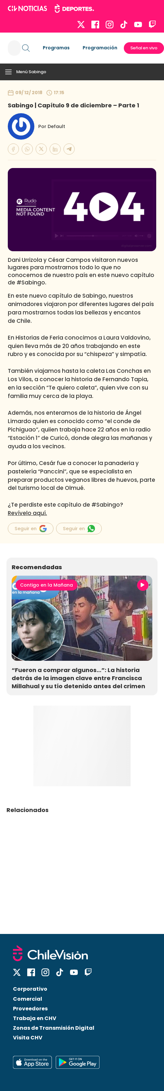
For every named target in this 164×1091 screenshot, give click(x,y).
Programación (100, 48)
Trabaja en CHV (34, 1018)
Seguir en (31, 528)
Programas (56, 48)
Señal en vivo (144, 48)
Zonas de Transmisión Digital (53, 1028)
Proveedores (30, 1008)
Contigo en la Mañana (46, 585)
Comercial (27, 999)
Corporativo (30, 989)
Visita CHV (27, 1037)
